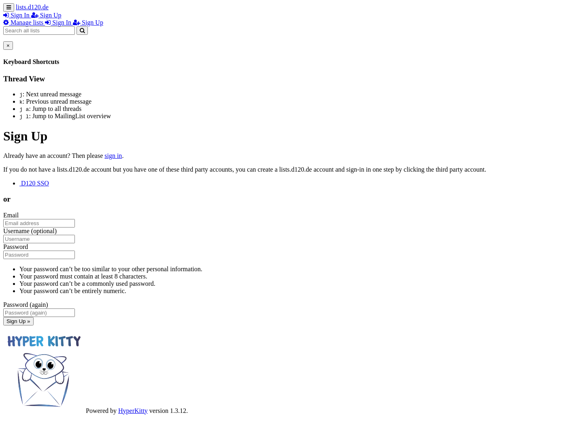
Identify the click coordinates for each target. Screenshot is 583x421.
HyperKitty (133, 410)
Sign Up (46, 15)
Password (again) (25, 304)
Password (15, 246)
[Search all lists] (39, 30)
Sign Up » (18, 321)
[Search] (82, 30)
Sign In (17, 15)
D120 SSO (34, 183)
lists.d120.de (32, 7)
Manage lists (24, 22)
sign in (113, 155)
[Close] (8, 45)
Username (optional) (30, 231)
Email (11, 215)
